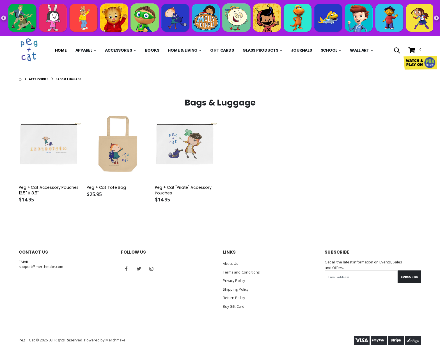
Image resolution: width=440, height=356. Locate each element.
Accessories (118, 50)
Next (436, 18)
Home (61, 50)
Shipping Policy (236, 289)
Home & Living (183, 50)
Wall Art (359, 50)
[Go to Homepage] (29, 50)
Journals (301, 50)
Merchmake (116, 339)
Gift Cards (222, 50)
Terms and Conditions (241, 272)
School (329, 50)
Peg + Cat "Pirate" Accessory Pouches (184, 190)
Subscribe (408, 277)
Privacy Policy (234, 280)
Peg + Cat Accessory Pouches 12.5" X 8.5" (50, 190)
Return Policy (234, 297)
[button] (397, 51)
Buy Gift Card (234, 306)
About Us (231, 264)
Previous (3, 18)
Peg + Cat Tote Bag (107, 187)
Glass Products (260, 50)
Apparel (83, 50)
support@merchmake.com (41, 267)
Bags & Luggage (68, 79)
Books (152, 50)
